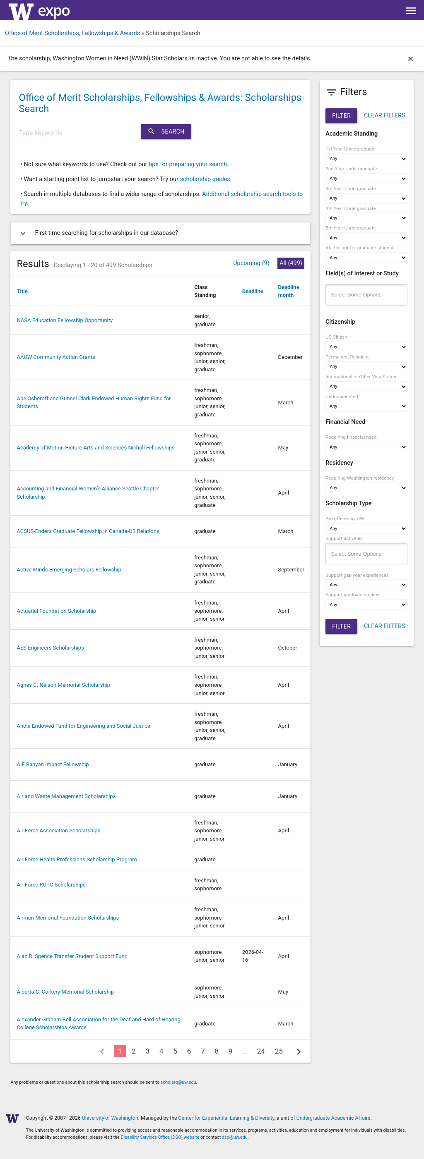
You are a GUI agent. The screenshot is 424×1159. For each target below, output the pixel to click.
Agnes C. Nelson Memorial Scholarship (63, 685)
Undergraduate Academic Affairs (333, 1118)
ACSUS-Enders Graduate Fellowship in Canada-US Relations (88, 531)
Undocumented (341, 396)
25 (279, 1051)
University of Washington (110, 1118)
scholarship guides (205, 179)
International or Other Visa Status (360, 377)
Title (22, 291)
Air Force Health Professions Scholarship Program (77, 859)
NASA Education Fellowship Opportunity (65, 320)
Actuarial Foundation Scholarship (56, 611)
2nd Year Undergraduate (351, 169)
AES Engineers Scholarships (50, 648)
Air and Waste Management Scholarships (66, 796)
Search (166, 131)
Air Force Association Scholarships (58, 830)
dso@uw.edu (235, 1137)
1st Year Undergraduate (350, 149)
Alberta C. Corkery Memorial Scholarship (65, 992)
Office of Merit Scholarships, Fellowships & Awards (72, 33)
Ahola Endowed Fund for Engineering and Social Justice (83, 726)
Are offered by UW (344, 518)
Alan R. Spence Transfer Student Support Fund (72, 956)
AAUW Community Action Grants (56, 357)
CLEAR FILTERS (384, 115)
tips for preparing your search (188, 164)
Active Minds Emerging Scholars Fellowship (69, 569)
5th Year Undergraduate (350, 228)
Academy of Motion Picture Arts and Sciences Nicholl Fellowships (95, 447)
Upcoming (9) (251, 263)
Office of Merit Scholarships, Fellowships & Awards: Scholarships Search (160, 103)
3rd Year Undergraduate (350, 188)
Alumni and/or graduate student (359, 248)
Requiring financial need (350, 437)
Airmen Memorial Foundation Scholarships (68, 918)
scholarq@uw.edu (178, 1082)
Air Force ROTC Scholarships (51, 885)
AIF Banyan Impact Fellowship (53, 764)
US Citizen (336, 337)
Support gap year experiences (357, 575)
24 (261, 1051)
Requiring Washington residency (359, 478)
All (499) (290, 263)
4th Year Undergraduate (350, 208)
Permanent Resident (347, 357)
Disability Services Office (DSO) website (159, 1137)
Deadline (252, 291)
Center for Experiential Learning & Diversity (226, 1118)
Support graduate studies (352, 594)
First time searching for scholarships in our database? (97, 233)
